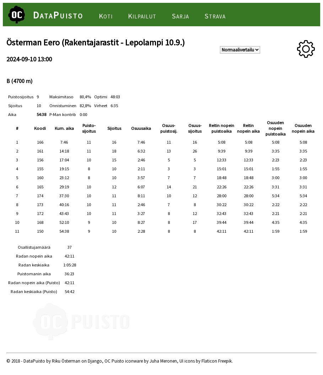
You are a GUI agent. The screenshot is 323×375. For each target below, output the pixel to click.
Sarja (180, 16)
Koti (106, 16)
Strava (215, 16)
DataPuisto (58, 15)
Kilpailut (142, 16)
